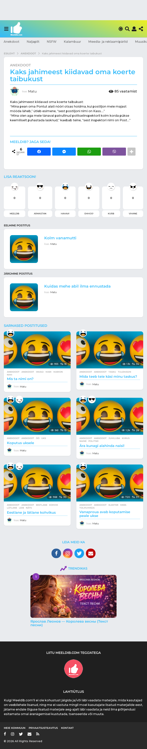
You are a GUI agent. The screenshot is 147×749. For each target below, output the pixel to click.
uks (43, 438)
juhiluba (114, 438)
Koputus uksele (20, 443)
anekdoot (27, 372)
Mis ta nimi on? (20, 379)
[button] (6, 29)
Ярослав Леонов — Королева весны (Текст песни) (69, 623)
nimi (9, 375)
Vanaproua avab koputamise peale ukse (104, 514)
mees (123, 505)
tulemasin (124, 372)
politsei (93, 441)
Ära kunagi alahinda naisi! (101, 446)
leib (21, 508)
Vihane (133, 213)
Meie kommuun (14, 727)
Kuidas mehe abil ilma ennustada (77, 286)
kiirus (126, 438)
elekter (113, 505)
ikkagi (40, 372)
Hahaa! (65, 213)
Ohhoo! (88, 213)
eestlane (41, 505)
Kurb (111, 213)
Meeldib (14, 213)
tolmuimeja (87, 508)
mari (48, 372)
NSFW (51, 41)
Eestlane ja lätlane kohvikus (31, 512)
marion (58, 372)
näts (29, 508)
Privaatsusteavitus (43, 727)
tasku (112, 372)
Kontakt (67, 727)
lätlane (12, 508)
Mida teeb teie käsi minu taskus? (108, 376)
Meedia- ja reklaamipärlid (108, 41)
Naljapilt (33, 41)
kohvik (53, 505)
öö (37, 438)
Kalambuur (72, 41)
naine (83, 441)
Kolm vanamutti (60, 238)
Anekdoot (11, 41)
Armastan (40, 213)
